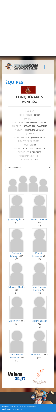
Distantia (18, 409)
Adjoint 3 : (29, 133)
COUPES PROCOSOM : (29, 141)
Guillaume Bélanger (16, 255)
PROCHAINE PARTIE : (29, 155)
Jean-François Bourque (39, 288)
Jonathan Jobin (15, 219)
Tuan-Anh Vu (37, 354)
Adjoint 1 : (18, 126)
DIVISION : (29, 118)
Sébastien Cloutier (16, 287)
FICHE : (17, 148)
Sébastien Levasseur (38, 255)
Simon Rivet (14, 320)
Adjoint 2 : (21, 129)
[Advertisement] (28, 28)
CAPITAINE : (18, 122)
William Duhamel (39, 219)
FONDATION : (21, 137)
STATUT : (25, 159)
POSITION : (28, 144)
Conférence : (26, 115)
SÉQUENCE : (24, 152)
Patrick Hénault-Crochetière (16, 356)
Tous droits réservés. (28, 406)
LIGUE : (28, 111)
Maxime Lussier (39, 320)
